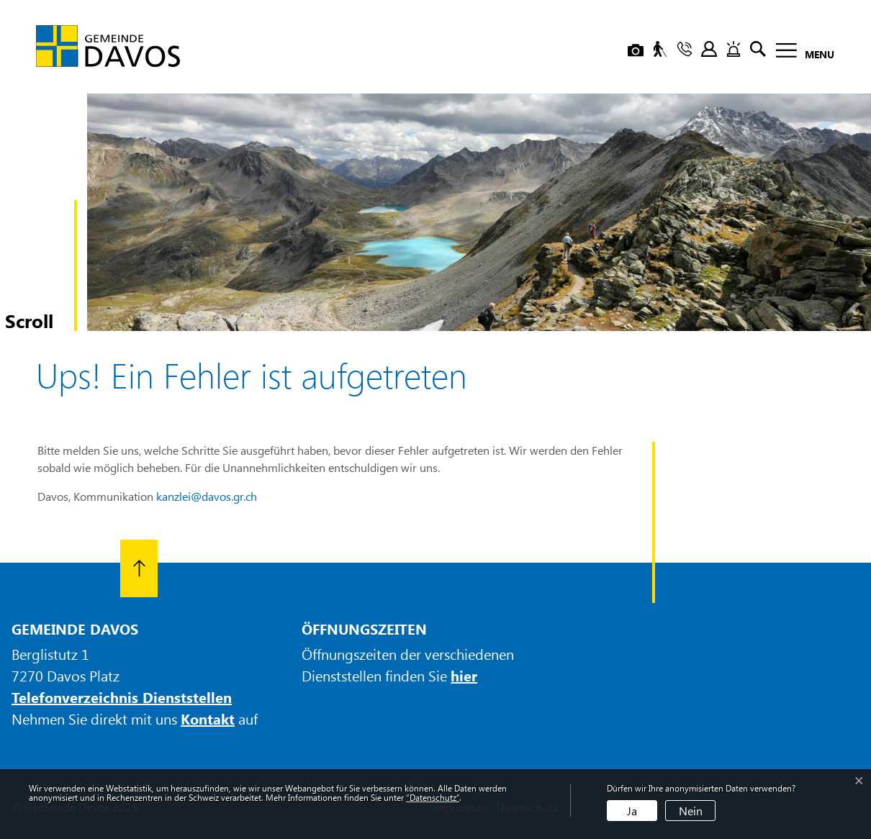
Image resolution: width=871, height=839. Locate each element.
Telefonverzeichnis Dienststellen (122, 697)
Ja (632, 810)
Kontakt (208, 718)
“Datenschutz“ (432, 797)
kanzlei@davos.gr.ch (206, 496)
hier (464, 675)
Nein (691, 810)
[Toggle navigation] (801, 52)
